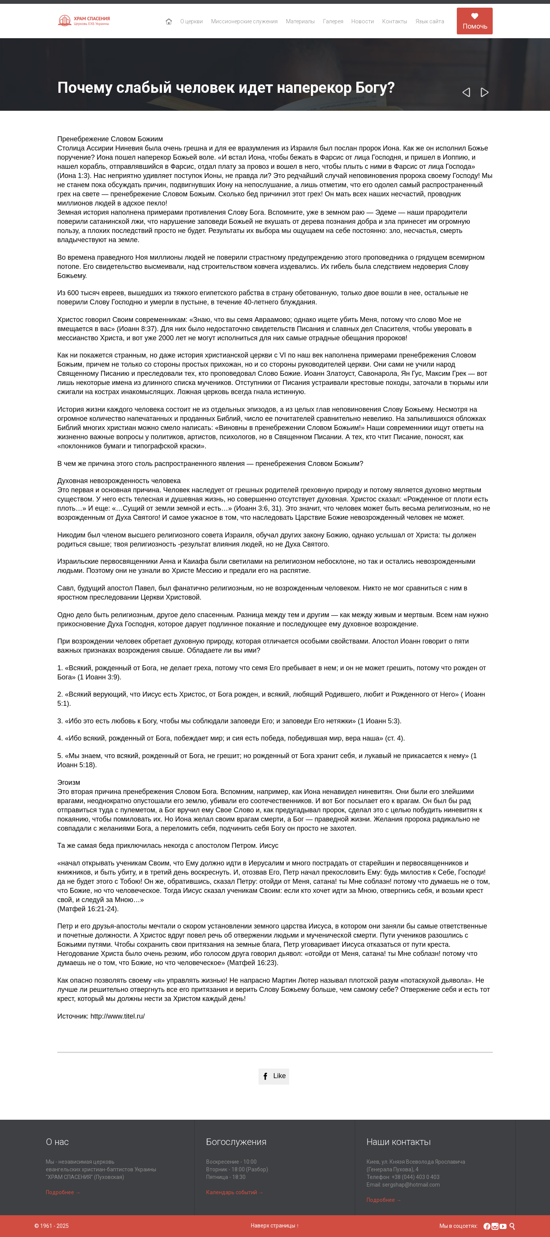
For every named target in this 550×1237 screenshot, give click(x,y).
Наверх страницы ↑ (275, 1225)
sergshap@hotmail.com (411, 1185)
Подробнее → (63, 1192)
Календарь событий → (235, 1192)
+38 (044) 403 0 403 (415, 1177)
